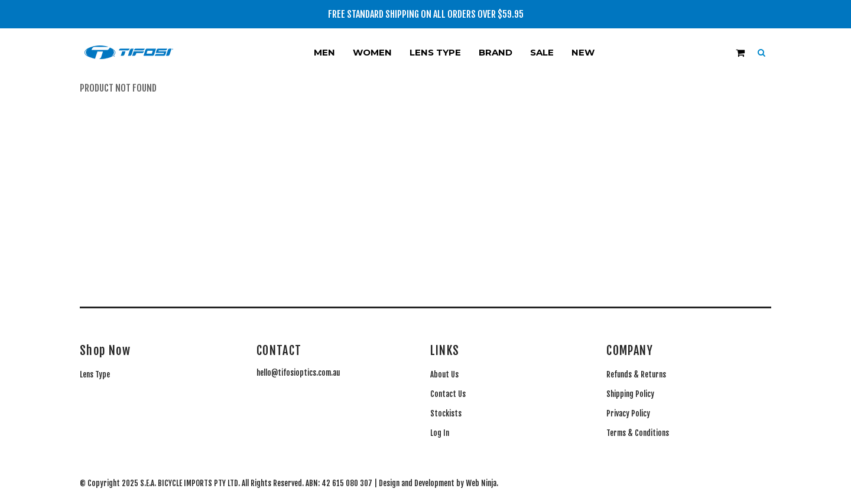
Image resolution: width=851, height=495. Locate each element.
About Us (444, 374)
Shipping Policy (630, 394)
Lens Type (435, 52)
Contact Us (448, 394)
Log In (439, 433)
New (583, 52)
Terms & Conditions (637, 433)
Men (324, 52)
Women (372, 52)
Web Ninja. (482, 483)
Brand (495, 52)
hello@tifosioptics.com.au (298, 372)
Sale (542, 52)
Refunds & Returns (636, 374)
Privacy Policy (628, 413)
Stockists (446, 413)
